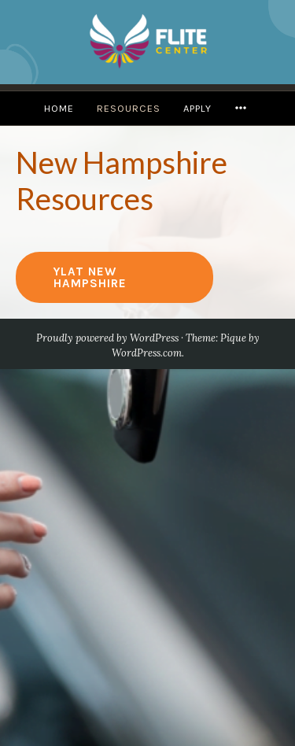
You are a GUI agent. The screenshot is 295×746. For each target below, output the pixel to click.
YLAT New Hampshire (90, 277)
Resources (128, 108)
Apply (197, 108)
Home (59, 108)
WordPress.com (147, 353)
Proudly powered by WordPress (107, 338)
